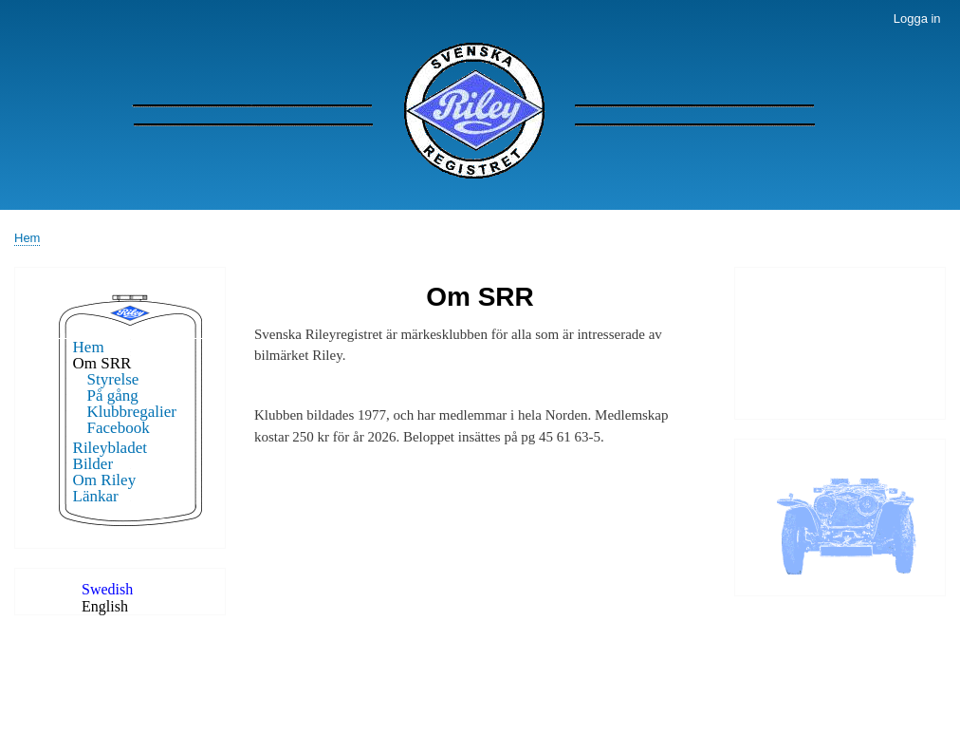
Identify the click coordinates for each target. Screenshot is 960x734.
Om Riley (105, 480)
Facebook (118, 428)
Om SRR (102, 363)
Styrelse (113, 379)
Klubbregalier (131, 412)
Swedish (107, 589)
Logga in (917, 18)
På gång (112, 395)
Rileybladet (110, 448)
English (105, 606)
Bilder (93, 464)
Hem (27, 238)
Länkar (96, 496)
